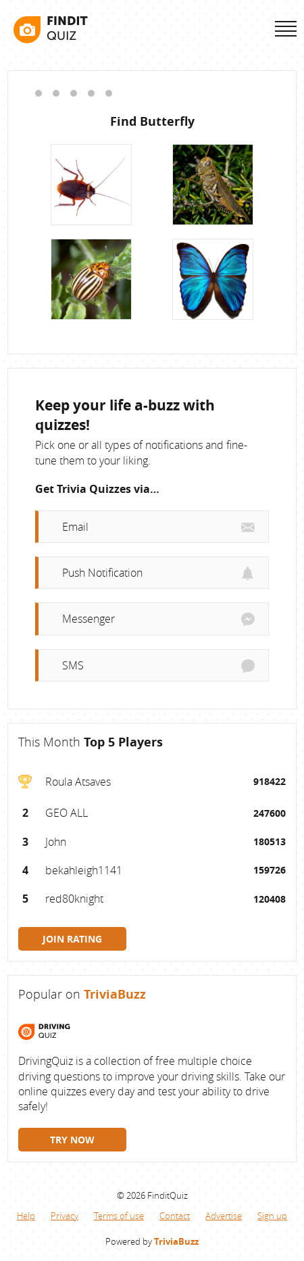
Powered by (152, 1241)
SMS (73, 665)
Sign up (272, 1216)
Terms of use (119, 1216)
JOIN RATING (72, 938)
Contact (174, 1216)
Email (75, 526)
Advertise (223, 1216)
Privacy (64, 1216)
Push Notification (102, 572)
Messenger (88, 618)
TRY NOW (72, 1139)
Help (26, 1216)
